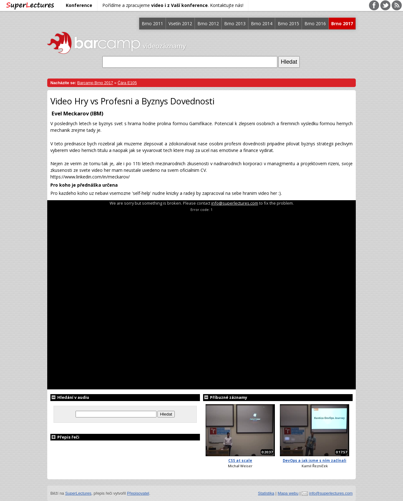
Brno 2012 (208, 23)
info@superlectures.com (234, 203)
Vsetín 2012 (180, 23)
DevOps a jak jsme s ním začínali (314, 460)
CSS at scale (240, 460)
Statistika (266, 493)
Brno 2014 (261, 23)
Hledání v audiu (69, 397)
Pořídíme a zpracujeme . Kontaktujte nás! (172, 5)
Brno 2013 (235, 23)
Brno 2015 (288, 23)
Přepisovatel (138, 493)
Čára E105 (127, 82)
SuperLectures (78, 493)
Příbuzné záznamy (225, 397)
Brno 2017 (342, 23)
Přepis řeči (64, 437)
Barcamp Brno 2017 (95, 82)
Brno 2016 (315, 23)
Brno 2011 (152, 23)
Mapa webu (288, 493)
